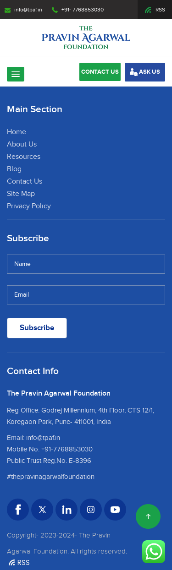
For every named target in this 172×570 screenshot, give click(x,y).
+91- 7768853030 (78, 9)
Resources (23, 156)
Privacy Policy (29, 206)
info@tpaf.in (23, 9)
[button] (15, 74)
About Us (22, 144)
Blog (14, 169)
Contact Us (24, 181)
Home (16, 132)
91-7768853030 (68, 449)
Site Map (21, 194)
